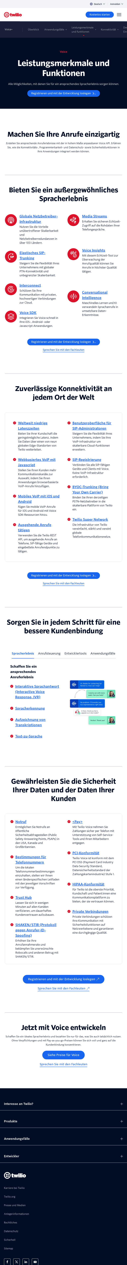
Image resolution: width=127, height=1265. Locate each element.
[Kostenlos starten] (100, 15)
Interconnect (30, 285)
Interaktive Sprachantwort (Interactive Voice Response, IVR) (37, 691)
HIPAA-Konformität (88, 884)
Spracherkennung (30, 708)
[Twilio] (13, 14)
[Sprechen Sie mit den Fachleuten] (63, 350)
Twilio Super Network (90, 520)
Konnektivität (108, 29)
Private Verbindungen (90, 912)
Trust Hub (23, 898)
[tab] (23, 655)
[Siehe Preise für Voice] (63, 1055)
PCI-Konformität (85, 853)
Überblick (33, 29)
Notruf (20, 822)
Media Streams (94, 216)
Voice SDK (28, 313)
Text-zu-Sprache (28, 736)
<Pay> (77, 822)
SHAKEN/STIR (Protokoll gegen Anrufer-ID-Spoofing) (35, 930)
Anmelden (116, 4)
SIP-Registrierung (86, 460)
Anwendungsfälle (54, 29)
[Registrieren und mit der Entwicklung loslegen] (63, 93)
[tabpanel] (63, 702)
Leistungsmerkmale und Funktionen (82, 29)
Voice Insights (93, 250)
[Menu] (119, 15)
